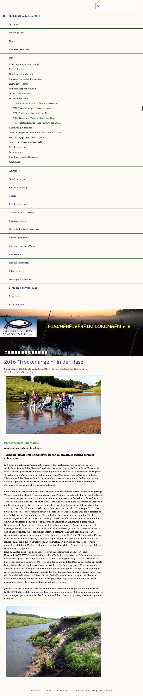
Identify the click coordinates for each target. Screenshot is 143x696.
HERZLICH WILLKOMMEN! (34, 369)
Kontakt (47, 690)
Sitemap (35, 690)
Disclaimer (106, 690)
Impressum (62, 690)
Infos (55, 369)
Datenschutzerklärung (84, 690)
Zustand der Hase (70, 369)
